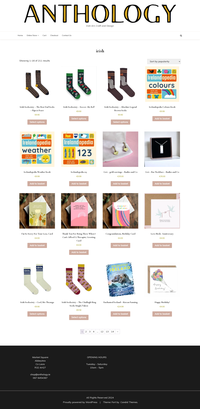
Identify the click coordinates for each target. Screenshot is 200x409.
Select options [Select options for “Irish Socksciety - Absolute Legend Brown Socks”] (120, 122)
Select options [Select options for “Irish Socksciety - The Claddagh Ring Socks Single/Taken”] (78, 317)
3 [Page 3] (90, 331)
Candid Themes (129, 402)
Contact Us (66, 35)
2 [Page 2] (86, 331)
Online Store (32, 35)
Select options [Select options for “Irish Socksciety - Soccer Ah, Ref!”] (78, 118)
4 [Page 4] (93, 331)
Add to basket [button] (162, 118)
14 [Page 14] (112, 331)
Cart (44, 35)
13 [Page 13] (107, 331)
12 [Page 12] (102, 331)
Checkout (54, 35)
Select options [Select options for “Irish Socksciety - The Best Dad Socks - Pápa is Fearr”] (37, 122)
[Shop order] (164, 61)
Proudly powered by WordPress (80, 402)
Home (20, 35)
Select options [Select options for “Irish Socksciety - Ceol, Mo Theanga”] (37, 313)
